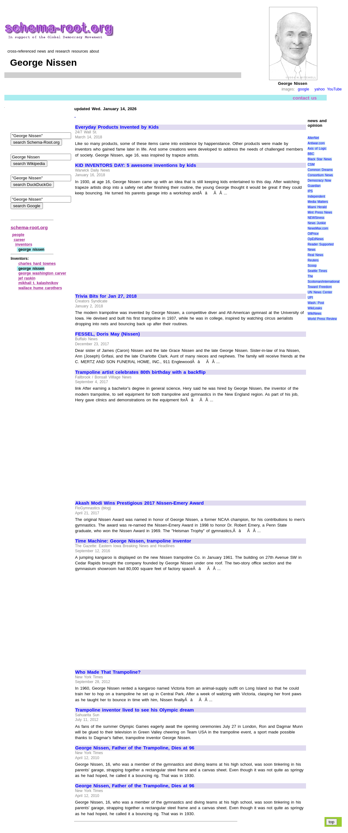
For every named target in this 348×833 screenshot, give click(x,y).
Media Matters (318, 201)
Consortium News (320, 175)
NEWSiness (316, 217)
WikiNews (314, 313)
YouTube (334, 89)
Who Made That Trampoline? (108, 672)
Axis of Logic (317, 148)
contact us (305, 97)
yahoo (319, 89)
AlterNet (313, 138)
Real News (315, 255)
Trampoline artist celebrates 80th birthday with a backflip (140, 372)
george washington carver (42, 273)
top (332, 822)
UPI (310, 297)
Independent (316, 196)
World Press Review (322, 319)
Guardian (314, 186)
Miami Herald (317, 207)
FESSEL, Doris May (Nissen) (107, 334)
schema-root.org (29, 227)
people (18, 235)
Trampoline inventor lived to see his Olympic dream (134, 709)
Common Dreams (320, 170)
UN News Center (320, 292)
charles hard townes (37, 263)
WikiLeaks (315, 308)
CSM (311, 164)
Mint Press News (320, 212)
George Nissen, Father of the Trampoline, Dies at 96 (134, 747)
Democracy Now (319, 180)
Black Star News (320, 159)
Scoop (312, 265)
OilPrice (313, 233)
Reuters (313, 260)
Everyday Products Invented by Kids (116, 127)
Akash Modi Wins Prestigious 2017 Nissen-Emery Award (139, 503)
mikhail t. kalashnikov (38, 283)
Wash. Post (316, 303)
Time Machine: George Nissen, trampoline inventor (133, 540)
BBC (311, 154)
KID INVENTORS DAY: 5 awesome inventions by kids (135, 165)
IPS (310, 191)
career (19, 240)
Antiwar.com (316, 143)
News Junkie (317, 223)
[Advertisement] (127, 241)
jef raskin (26, 278)
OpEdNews (316, 239)
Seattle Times (317, 271)
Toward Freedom (320, 287)
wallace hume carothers (40, 288)
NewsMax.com (318, 228)
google (303, 89)
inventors (23, 244)
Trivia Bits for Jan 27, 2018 (106, 296)
